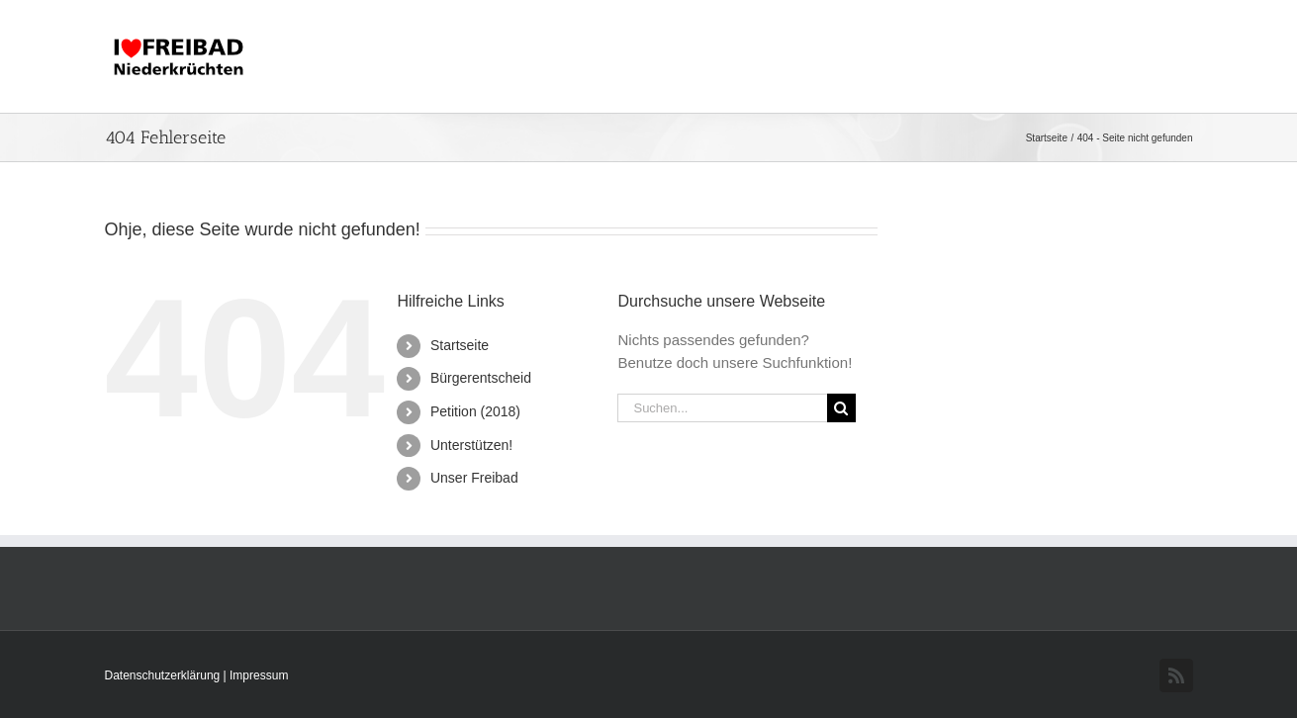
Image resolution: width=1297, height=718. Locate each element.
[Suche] (841, 408)
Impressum (259, 675)
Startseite (459, 345)
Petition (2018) (475, 411)
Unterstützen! (471, 445)
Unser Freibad (474, 478)
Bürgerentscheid (480, 378)
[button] (1160, 56)
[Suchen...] (721, 408)
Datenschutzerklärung (164, 675)
